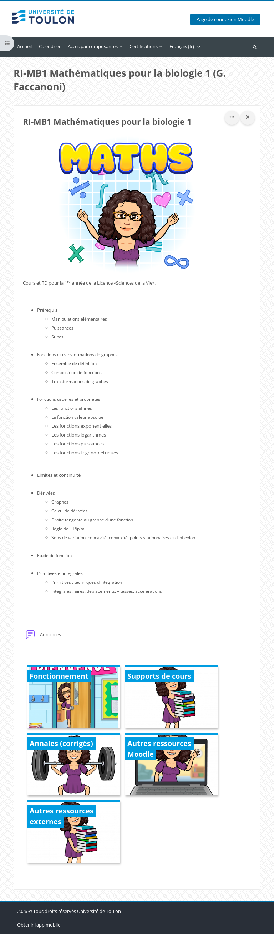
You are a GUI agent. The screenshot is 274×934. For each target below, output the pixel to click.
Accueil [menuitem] (24, 46)
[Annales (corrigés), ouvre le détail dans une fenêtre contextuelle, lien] (73, 765)
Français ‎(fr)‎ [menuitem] (181, 46)
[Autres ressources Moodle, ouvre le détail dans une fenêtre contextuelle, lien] (171, 765)
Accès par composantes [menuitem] (93, 46)
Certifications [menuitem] (144, 46)
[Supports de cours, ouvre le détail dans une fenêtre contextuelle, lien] (171, 697)
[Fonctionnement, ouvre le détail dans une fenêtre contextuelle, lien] (73, 697)
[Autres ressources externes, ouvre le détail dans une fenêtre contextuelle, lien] (73, 832)
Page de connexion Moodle (225, 19)
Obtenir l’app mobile (38, 925)
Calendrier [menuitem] (50, 46)
